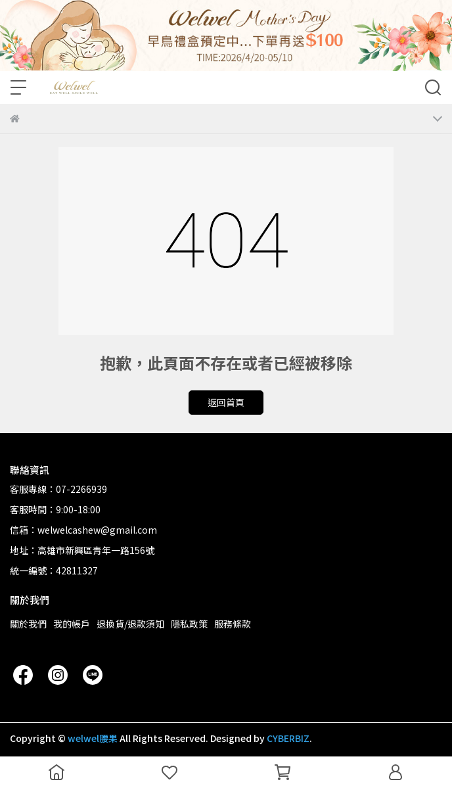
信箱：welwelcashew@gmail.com (83, 529)
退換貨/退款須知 (130, 623)
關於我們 (28, 623)
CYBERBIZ (288, 738)
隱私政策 (189, 623)
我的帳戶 (71, 623)
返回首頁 (226, 402)
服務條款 (232, 623)
